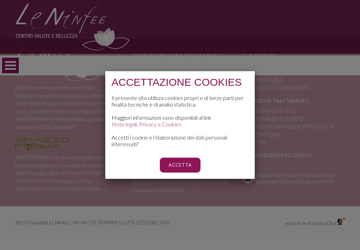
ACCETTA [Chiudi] (180, 165)
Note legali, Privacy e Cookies (146, 124)
